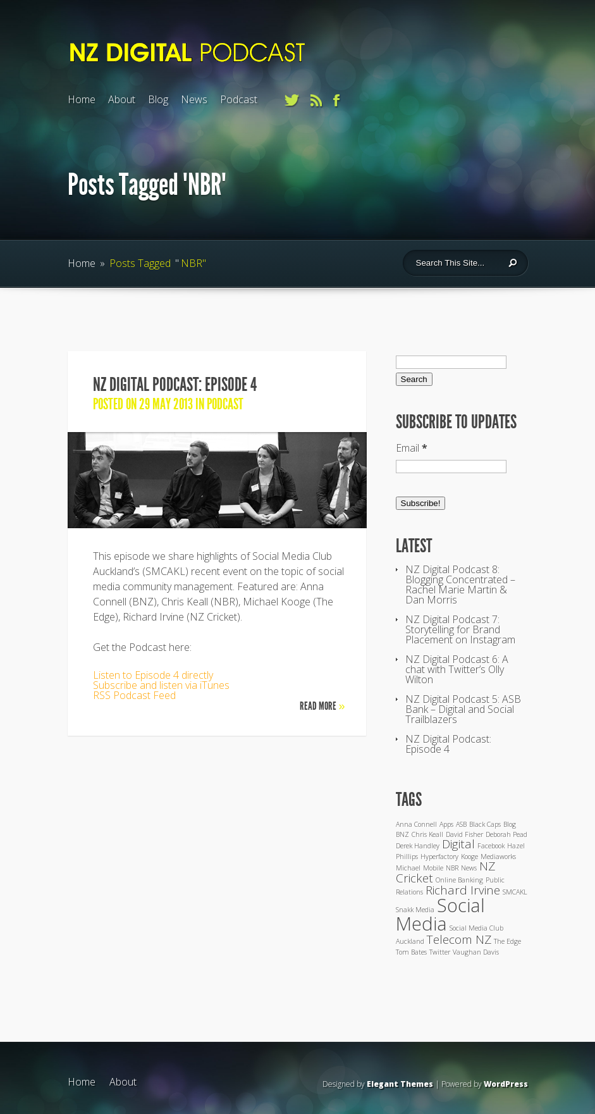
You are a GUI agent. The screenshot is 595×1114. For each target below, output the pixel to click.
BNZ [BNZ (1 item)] (402, 834)
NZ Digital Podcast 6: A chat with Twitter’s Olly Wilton (456, 669)
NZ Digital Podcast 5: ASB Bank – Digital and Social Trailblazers (463, 709)
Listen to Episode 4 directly (153, 675)
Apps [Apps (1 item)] (446, 824)
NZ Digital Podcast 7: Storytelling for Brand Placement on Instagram (460, 629)
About (121, 99)
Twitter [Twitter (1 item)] (439, 952)
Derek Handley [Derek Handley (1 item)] (417, 845)
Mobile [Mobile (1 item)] (433, 867)
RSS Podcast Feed (134, 695)
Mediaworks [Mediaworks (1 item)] (498, 856)
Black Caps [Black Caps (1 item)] (485, 824)
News (194, 99)
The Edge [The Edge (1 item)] (507, 941)
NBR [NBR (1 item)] (452, 867)
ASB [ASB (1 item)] (461, 824)
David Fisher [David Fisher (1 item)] (464, 834)
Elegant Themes (400, 1084)
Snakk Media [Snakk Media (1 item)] (415, 909)
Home (81, 99)
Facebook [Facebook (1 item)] (491, 845)
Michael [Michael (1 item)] (408, 867)
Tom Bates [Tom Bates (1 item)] (411, 952)
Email (411, 448)
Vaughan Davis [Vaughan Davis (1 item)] (476, 952)
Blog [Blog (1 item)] (509, 824)
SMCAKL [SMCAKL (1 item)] (515, 892)
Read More (322, 706)
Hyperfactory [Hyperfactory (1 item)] (439, 856)
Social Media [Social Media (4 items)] (440, 914)
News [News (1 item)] (469, 867)
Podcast (238, 99)
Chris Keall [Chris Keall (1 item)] (427, 834)
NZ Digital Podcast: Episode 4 (175, 384)
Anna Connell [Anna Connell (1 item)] (416, 824)
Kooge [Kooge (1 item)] (469, 856)
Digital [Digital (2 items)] (458, 844)
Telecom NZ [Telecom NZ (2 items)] (459, 939)
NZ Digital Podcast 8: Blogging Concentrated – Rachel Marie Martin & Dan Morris (460, 584)
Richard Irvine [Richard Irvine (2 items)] (463, 890)
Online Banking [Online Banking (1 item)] (459, 880)
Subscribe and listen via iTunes (161, 685)
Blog (158, 99)
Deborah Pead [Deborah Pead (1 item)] (506, 834)
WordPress (506, 1084)
